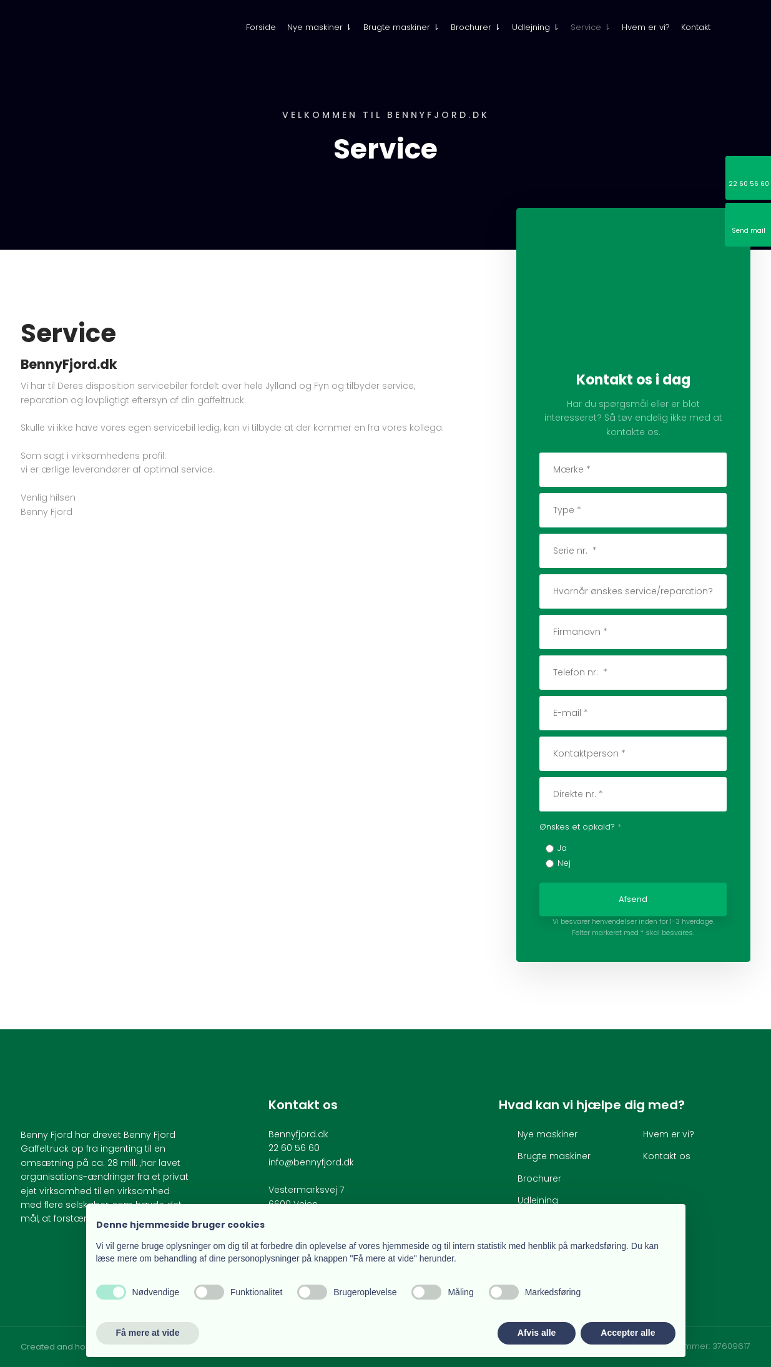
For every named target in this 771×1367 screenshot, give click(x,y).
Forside (261, 27)
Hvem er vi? (646, 27)
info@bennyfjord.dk (311, 1162)
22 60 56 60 (294, 1148)
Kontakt (695, 27)
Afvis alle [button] (537, 1333)
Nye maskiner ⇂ (319, 27)
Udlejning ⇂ (535, 27)
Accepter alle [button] (628, 1333)
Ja (562, 848)
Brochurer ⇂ (476, 27)
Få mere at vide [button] (148, 1333)
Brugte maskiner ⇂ (401, 27)
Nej (564, 863)
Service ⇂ (591, 27)
